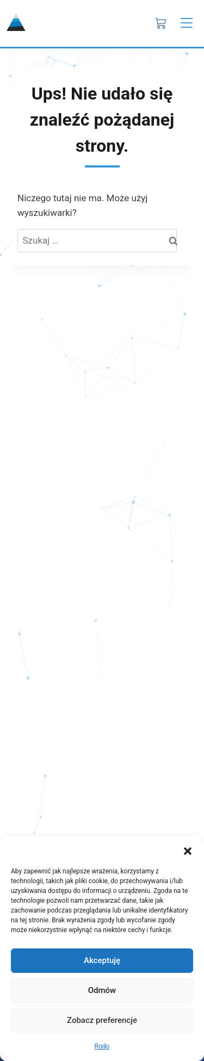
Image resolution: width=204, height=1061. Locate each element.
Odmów (102, 990)
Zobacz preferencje (102, 1020)
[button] (187, 850)
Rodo (102, 1046)
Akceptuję (102, 960)
